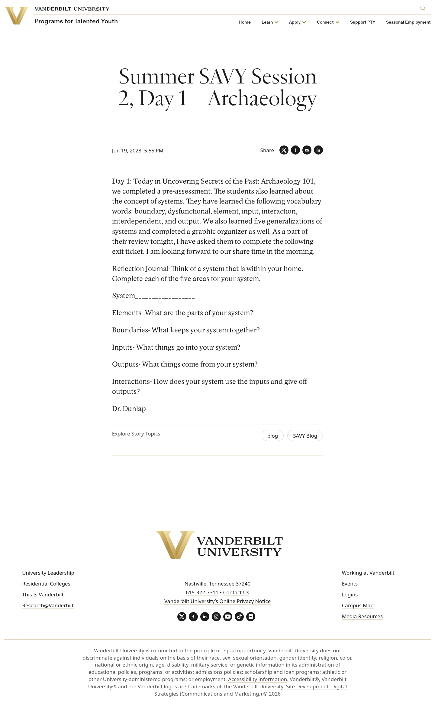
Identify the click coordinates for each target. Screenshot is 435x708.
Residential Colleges (46, 583)
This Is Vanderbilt (43, 594)
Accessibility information (257, 679)
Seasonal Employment (408, 22)
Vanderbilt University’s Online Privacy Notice (217, 601)
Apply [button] (295, 22)
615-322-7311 (202, 592)
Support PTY (362, 22)
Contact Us (236, 592)
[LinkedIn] (318, 150)
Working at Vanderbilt (368, 572)
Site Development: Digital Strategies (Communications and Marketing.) (250, 690)
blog (272, 435)
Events (350, 583)
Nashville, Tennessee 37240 (217, 583)
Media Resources (362, 616)
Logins (350, 594)
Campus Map (358, 605)
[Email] (306, 150)
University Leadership (48, 572)
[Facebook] (295, 150)
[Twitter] (283, 150)
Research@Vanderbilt (47, 605)
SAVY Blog (305, 435)
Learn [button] (267, 22)
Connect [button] (325, 22)
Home (245, 22)
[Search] (424, 7)
